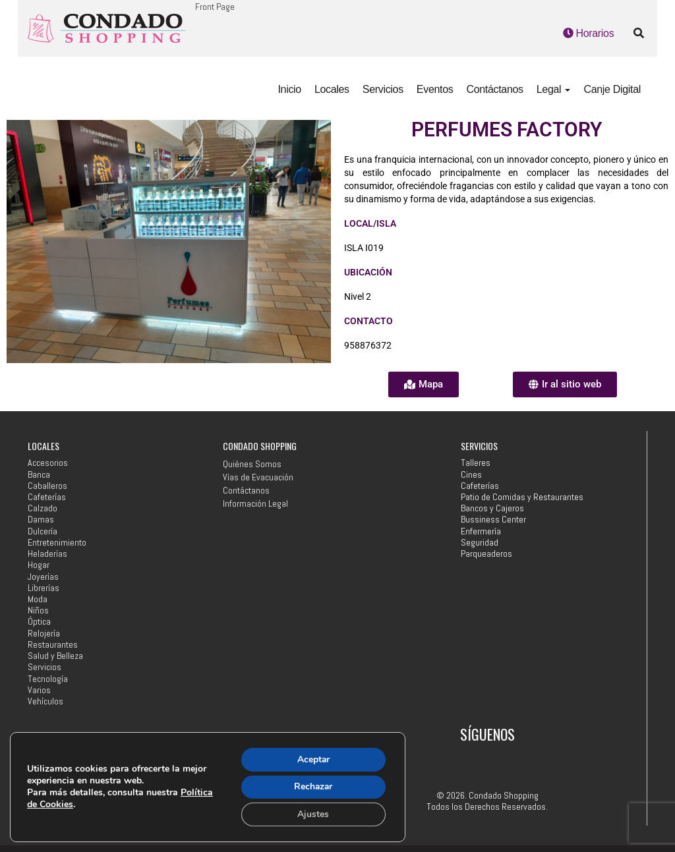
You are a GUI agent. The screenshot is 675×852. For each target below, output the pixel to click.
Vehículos (45, 701)
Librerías (43, 588)
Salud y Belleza (55, 656)
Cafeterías (47, 497)
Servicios (383, 89)
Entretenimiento (57, 542)
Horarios (588, 33)
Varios (39, 690)
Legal (554, 89)
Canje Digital (612, 89)
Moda (37, 599)
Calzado (42, 508)
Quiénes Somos (252, 464)
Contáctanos (494, 89)
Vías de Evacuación (258, 477)
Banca (39, 474)
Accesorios (48, 463)
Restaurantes (53, 644)
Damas (41, 519)
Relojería (44, 633)
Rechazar (312, 786)
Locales (331, 89)
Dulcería (42, 531)
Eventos (435, 89)
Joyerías (43, 576)
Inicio (289, 89)
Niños (38, 610)
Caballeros (47, 486)
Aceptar (312, 759)
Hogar (38, 565)
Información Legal (255, 503)
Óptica (39, 621)
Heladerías (47, 553)
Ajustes (312, 814)
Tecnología (48, 679)
